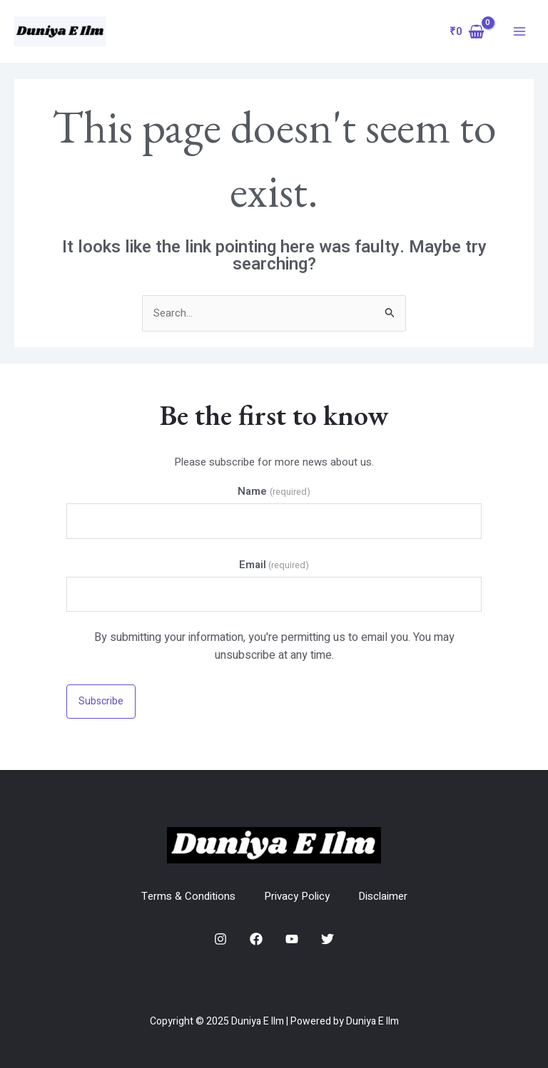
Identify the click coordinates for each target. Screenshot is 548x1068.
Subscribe (100, 701)
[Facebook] (256, 939)
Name (274, 491)
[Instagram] (220, 939)
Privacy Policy (297, 896)
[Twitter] (327, 939)
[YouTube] (291, 939)
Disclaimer (382, 896)
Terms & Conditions (188, 896)
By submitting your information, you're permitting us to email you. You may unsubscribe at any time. (274, 646)
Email (274, 564)
